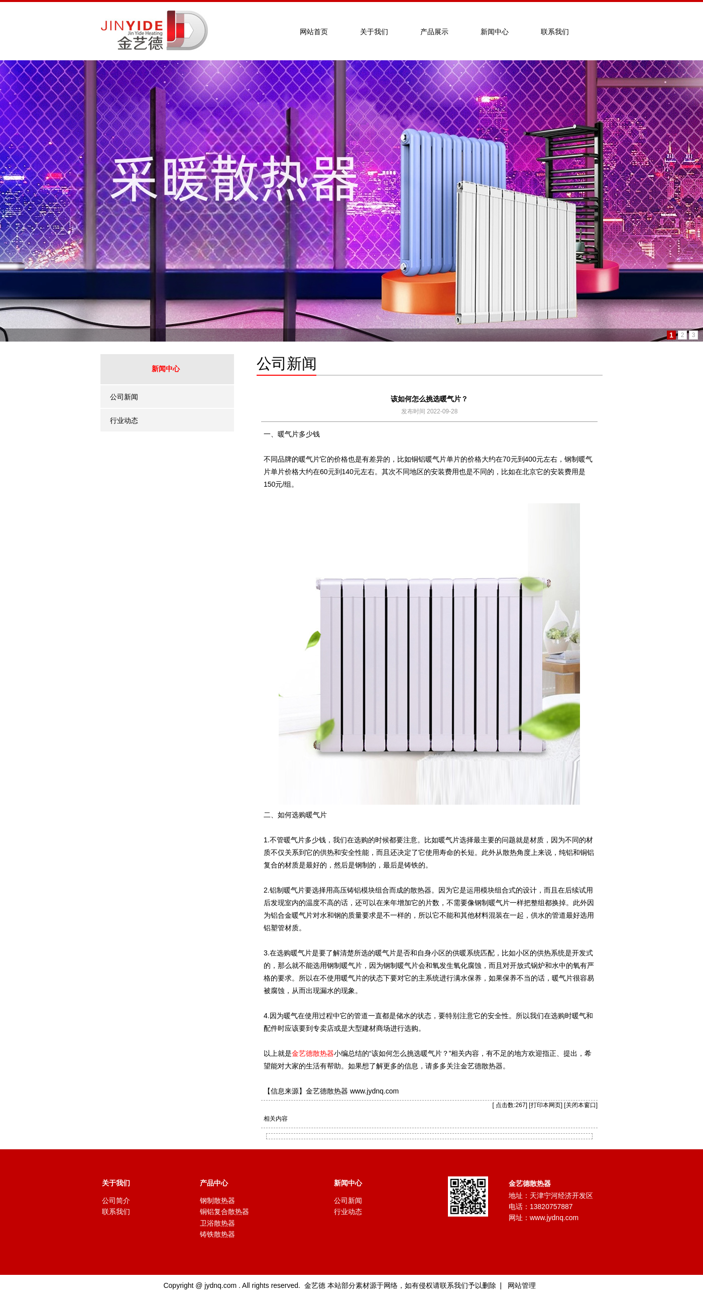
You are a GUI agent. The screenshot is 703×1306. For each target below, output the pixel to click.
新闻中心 (495, 32)
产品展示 (434, 32)
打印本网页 (546, 1105)
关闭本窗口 (581, 1105)
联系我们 (555, 32)
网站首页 (314, 32)
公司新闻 (124, 397)
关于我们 (374, 32)
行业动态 (124, 420)
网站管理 (522, 1285)
